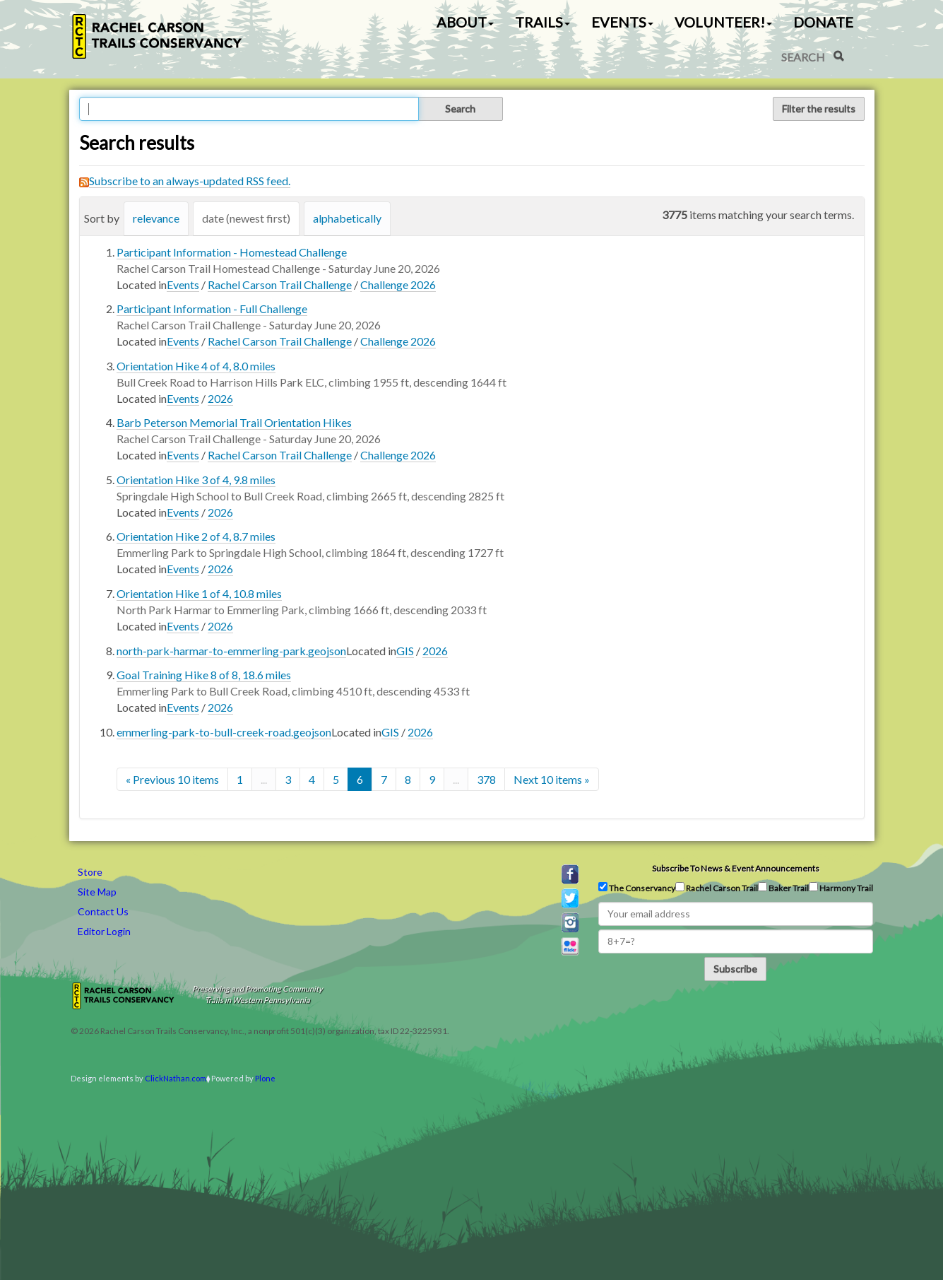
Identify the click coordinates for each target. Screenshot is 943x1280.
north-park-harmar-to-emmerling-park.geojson (231, 650)
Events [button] (622, 21)
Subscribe (735, 969)
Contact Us (103, 911)
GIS (405, 650)
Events (183, 284)
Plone (265, 1078)
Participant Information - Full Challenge (212, 308)
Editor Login (104, 931)
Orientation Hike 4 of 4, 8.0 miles (196, 365)
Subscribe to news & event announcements (735, 868)
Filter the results (818, 108)
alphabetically (347, 218)
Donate (823, 21)
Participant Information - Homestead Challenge (232, 252)
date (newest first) (246, 218)
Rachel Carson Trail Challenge (280, 284)
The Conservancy (636, 887)
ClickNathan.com (175, 1078)
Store (90, 872)
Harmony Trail (841, 887)
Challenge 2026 (398, 284)
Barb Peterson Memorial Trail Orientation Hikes (234, 422)
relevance (156, 218)
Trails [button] (542, 21)
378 (486, 779)
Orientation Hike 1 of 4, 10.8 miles (199, 593)
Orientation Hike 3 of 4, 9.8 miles (196, 479)
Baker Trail (783, 887)
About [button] (465, 21)
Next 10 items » (552, 779)
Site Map (97, 892)
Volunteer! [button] (723, 21)
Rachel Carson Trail (716, 887)
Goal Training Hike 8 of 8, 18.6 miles (204, 674)
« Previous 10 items (172, 779)
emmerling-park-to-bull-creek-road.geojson (224, 732)
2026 (220, 398)
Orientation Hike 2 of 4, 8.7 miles (196, 536)
